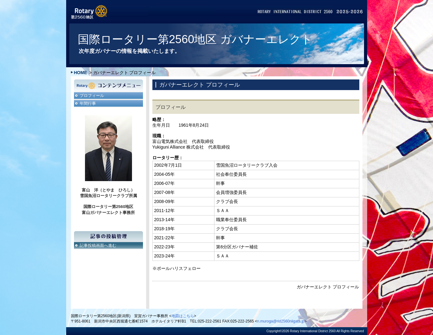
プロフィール (92, 95)
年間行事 (88, 103)
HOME (80, 72)
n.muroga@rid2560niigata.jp (280, 321)
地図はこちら (183, 316)
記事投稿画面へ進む (98, 245)
